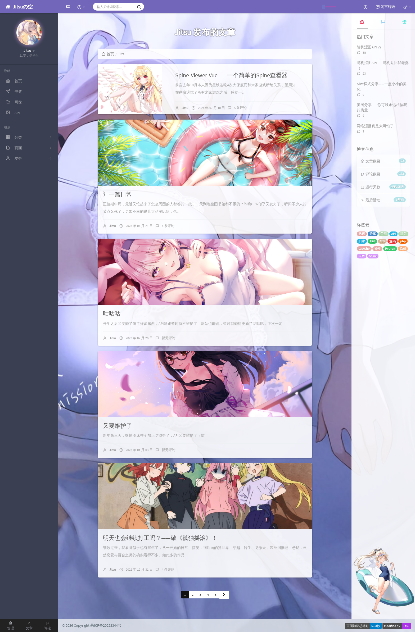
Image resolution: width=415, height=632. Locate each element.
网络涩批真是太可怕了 (375, 126)
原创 (403, 249)
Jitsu (185, 108)
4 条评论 (168, 226)
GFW (361, 256)
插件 (377, 249)
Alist (372, 241)
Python (390, 249)
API (393, 234)
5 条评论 (240, 108)
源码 (392, 241)
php (403, 241)
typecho (364, 249)
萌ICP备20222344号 (105, 625)
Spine (373, 256)
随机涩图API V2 (369, 47)
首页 (108, 54)
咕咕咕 (111, 313)
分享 (372, 234)
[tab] (362, 21)
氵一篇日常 (117, 194)
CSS (382, 241)
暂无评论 (168, 338)
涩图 (403, 234)
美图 (383, 234)
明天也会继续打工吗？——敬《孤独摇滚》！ (160, 538)
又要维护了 (117, 425)
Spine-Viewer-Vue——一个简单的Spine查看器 (231, 75)
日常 (362, 241)
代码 (362, 234)
